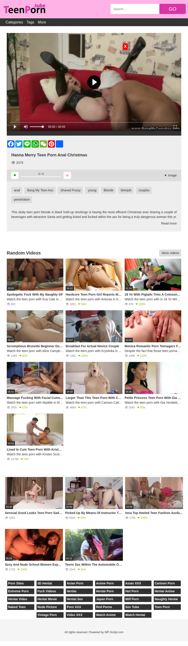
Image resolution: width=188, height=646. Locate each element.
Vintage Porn (47, 615)
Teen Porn (162, 607)
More (42, 22)
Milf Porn (132, 599)
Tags (30, 22)
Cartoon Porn (165, 583)
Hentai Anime (165, 591)
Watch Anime (106, 615)
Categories (14, 22)
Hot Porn (132, 591)
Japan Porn (104, 599)
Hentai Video (17, 599)
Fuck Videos (46, 591)
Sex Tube (132, 607)
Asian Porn (75, 583)
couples (144, 190)
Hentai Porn (105, 591)
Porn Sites (16, 583)
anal (17, 190)
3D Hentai (44, 583)
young (92, 190)
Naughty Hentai (166, 599)
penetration (22, 199)
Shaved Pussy (70, 190)
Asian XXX (133, 583)
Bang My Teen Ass (40, 190)
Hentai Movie (47, 599)
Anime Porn (105, 583)
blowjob (126, 190)
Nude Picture (47, 607)
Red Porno (104, 607)
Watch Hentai (135, 615)
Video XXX (75, 615)
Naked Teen (17, 607)
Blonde (109, 190)
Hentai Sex (75, 599)
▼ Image (170, 175)
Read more (169, 223)
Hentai (71, 591)
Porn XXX (74, 607)
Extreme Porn (18, 591)
